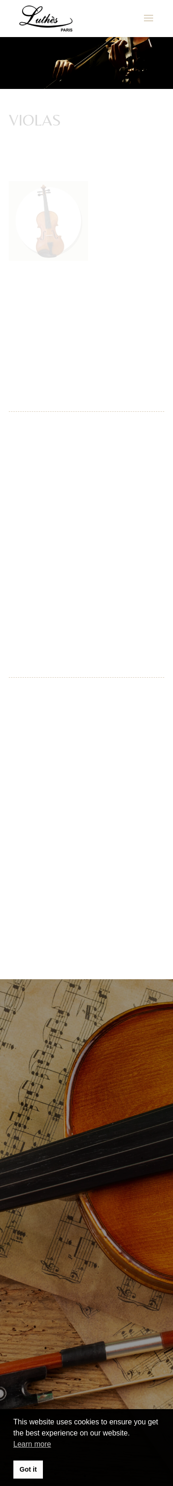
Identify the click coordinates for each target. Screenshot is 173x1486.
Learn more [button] (32, 1444)
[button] (19, 29)
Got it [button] (28, 1469)
